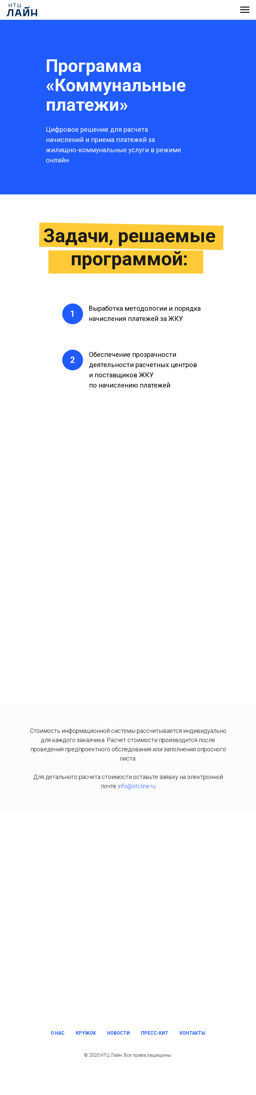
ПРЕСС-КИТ (154, 1033)
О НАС (58, 1033)
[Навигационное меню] (244, 10)
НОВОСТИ (118, 1033)
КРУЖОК (86, 1033)
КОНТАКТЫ (192, 1033)
